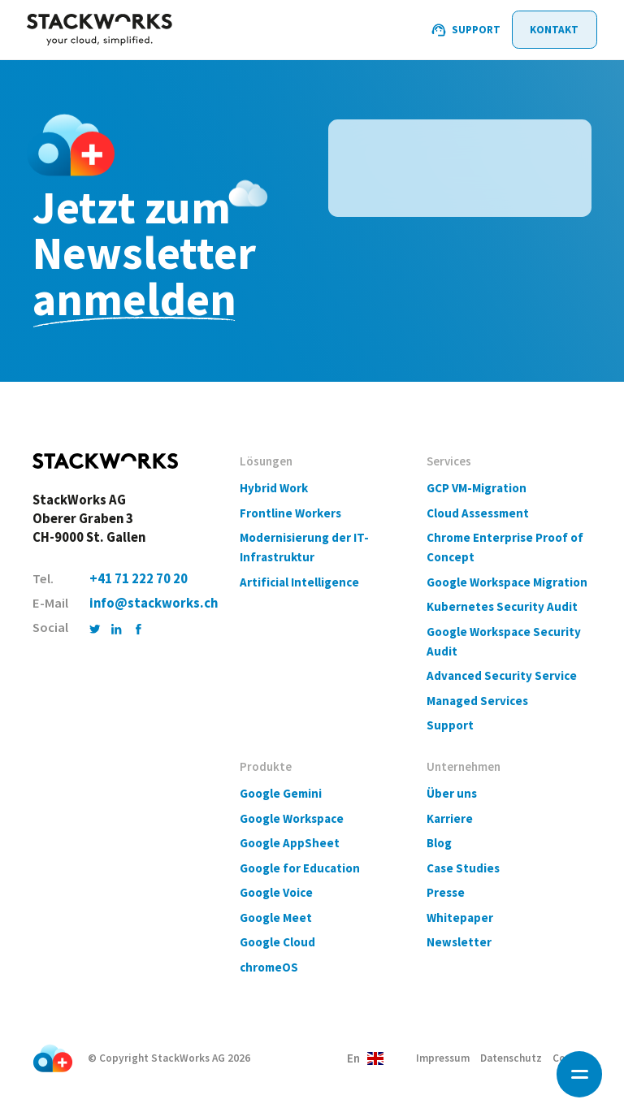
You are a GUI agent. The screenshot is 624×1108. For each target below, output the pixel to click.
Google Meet (276, 917)
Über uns (452, 793)
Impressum (443, 1058)
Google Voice (276, 892)
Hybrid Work (274, 488)
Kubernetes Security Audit (502, 606)
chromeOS (269, 967)
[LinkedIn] (116, 628)
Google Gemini (281, 793)
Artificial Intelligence (299, 582)
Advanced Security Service (502, 675)
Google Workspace (292, 818)
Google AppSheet (290, 842)
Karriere (450, 818)
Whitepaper (460, 917)
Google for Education (300, 868)
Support (450, 725)
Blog (439, 842)
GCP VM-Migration (476, 488)
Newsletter (459, 942)
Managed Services (477, 700)
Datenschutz (511, 1058)
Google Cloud (277, 942)
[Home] (99, 30)
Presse (446, 892)
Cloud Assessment (478, 513)
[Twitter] (94, 628)
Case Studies (463, 868)
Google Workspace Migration (507, 582)
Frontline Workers (290, 513)
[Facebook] (138, 628)
